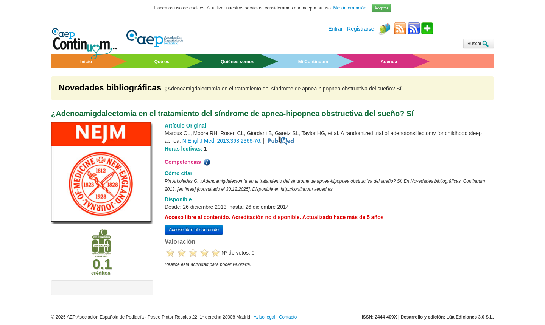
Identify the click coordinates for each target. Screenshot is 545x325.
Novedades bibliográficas (110, 87)
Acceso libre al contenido (194, 229)
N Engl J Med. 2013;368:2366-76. (222, 141)
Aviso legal (264, 317)
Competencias (188, 162)
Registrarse (360, 29)
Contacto (288, 317)
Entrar (335, 29)
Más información (349, 8)
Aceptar (381, 8)
